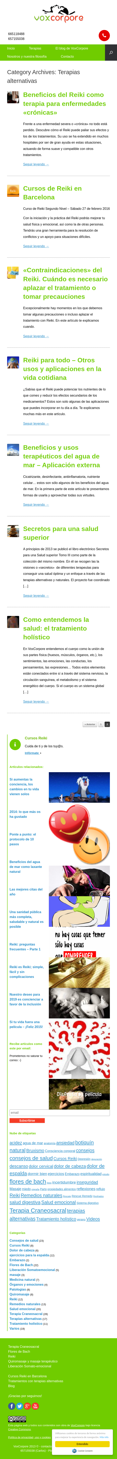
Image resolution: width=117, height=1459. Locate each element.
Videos (93, 1219)
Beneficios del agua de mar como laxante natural (26, 866)
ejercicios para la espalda (29, 1255)
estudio (105, 1174)
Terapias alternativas (26, 1318)
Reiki (15, 1195)
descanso (19, 1166)
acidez (16, 1142)
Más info (74, 1437)
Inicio (11, 48)
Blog (11, 1386)
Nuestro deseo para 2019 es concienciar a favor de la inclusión (26, 999)
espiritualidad (91, 1174)
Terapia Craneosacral (38, 1210)
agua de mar (33, 1143)
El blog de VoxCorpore (72, 48)
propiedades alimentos (62, 1189)
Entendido (82, 1444)
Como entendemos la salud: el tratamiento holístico (56, 628)
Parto (43, 1189)
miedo (26, 1189)
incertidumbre (64, 1182)
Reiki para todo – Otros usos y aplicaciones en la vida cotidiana (62, 368)
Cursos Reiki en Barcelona (27, 1376)
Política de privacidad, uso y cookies (29, 1437)
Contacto (67, 56)
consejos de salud (31, 1158)
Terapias (35, 48)
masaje (15, 1274)
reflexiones (86, 1189)
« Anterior (90, 724)
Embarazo (72, 1174)
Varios (14, 1328)
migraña (35, 1189)
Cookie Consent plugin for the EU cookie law (82, 1451)
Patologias (18, 1289)
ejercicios (56, 1174)
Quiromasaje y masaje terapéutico (33, 1361)
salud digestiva (25, 1202)
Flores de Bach (21, 1265)
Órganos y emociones (27, 1284)
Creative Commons (19, 1429)
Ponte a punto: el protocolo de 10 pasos (23, 839)
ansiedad (65, 1142)
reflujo (100, 1189)
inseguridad (87, 1182)
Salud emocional (58, 1202)
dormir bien (37, 1174)
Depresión (84, 1159)
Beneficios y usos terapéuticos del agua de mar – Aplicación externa (61, 456)
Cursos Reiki (65, 1158)
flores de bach (28, 1181)
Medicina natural (22, 1279)
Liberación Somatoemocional (32, 1270)
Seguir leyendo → (36, 164)
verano (81, 1219)
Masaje (15, 1189)
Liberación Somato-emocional (29, 1366)
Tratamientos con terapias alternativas (35, 1381)
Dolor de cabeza (22, 1250)
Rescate (67, 1196)
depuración (96, 1159)
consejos (85, 1150)
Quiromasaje (19, 1294)
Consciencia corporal (60, 1151)
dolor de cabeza (70, 1166)
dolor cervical (41, 1166)
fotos (49, 1183)
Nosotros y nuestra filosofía (27, 56)
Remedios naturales (41, 1195)
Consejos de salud (24, 1240)
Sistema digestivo (87, 1203)
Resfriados (98, 1196)
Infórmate (33, 753)
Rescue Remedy (82, 1196)
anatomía (50, 1143)
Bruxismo (35, 1150)
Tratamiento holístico (56, 1219)
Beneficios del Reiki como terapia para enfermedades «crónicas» (64, 103)
